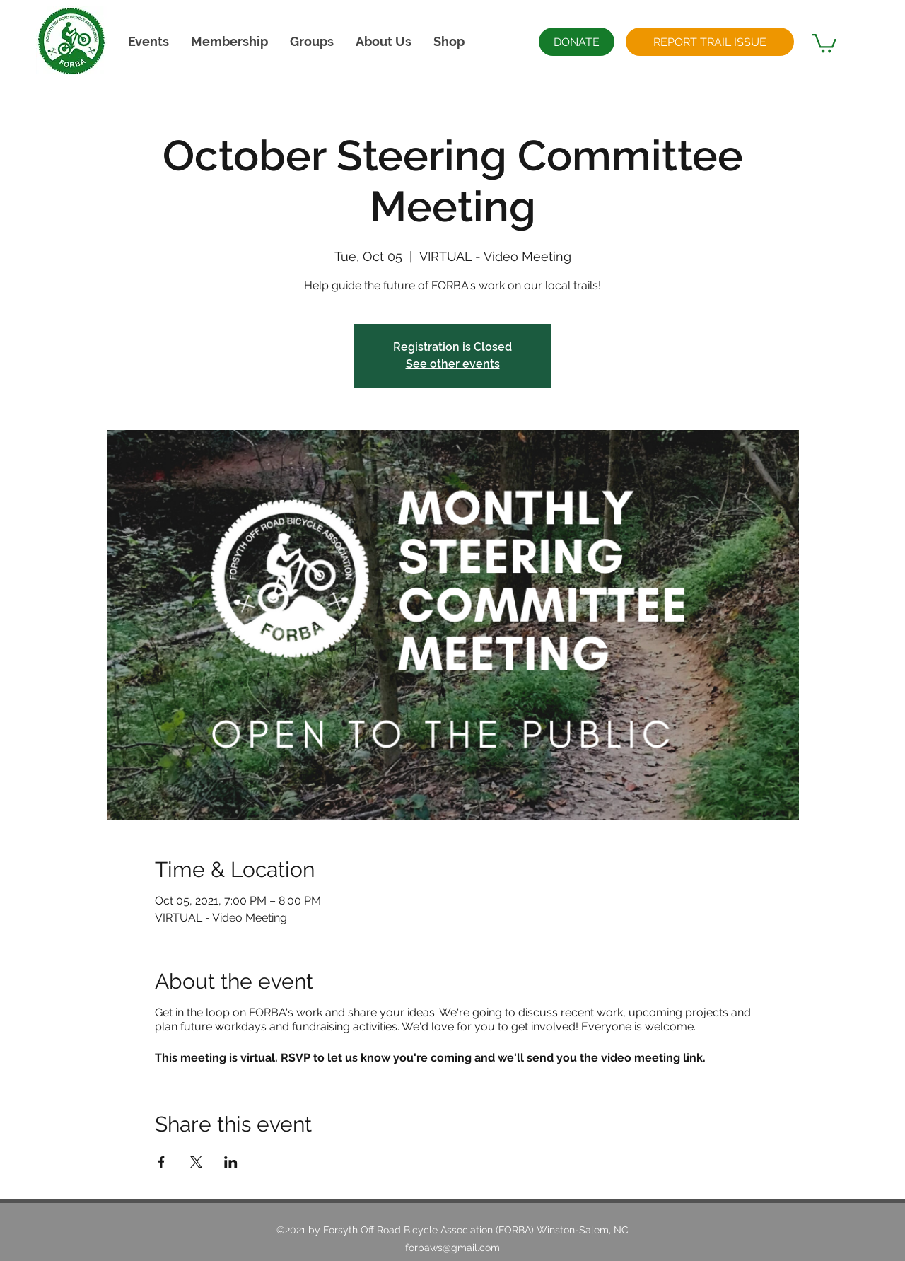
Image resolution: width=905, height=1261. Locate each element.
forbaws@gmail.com (452, 1247)
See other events (453, 364)
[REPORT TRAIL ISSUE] (710, 42)
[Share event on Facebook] (161, 1162)
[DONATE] (576, 42)
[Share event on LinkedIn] (231, 1162)
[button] (383, 41)
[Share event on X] (196, 1162)
